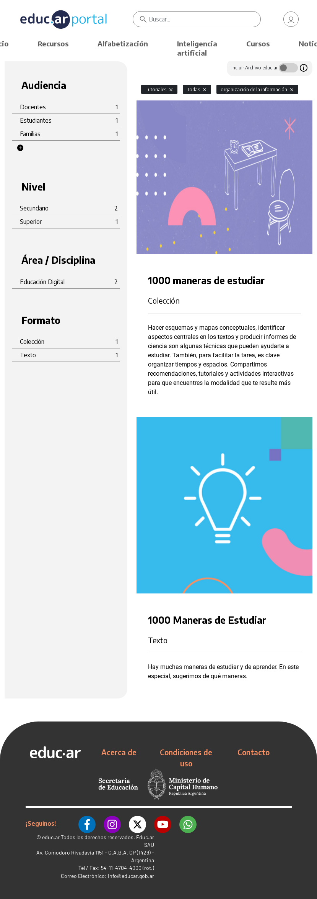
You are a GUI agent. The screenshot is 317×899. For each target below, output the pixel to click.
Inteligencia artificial (197, 48)
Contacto (253, 752)
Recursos (53, 43)
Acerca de (119, 752)
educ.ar (51, 837)
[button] (20, 148)
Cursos (258, 43)
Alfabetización (123, 43)
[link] (291, 19)
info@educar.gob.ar (131, 876)
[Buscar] (204, 19)
